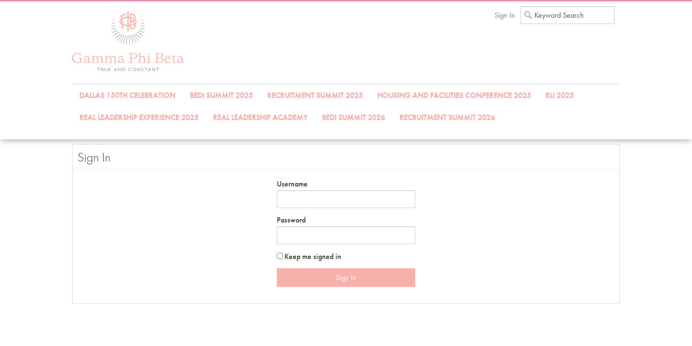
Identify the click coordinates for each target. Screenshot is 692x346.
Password (291, 220)
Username (292, 184)
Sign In (504, 15)
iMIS (128, 41)
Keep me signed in (312, 256)
